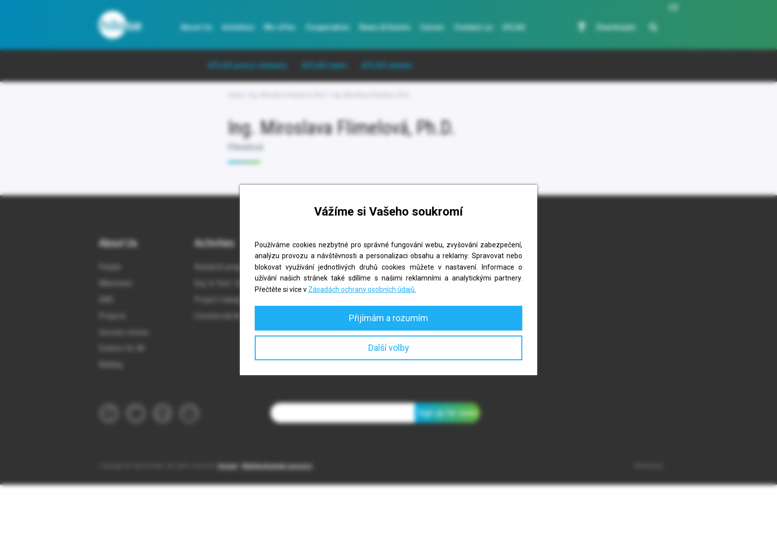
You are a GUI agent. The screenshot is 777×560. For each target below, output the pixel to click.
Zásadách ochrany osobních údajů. (362, 289)
